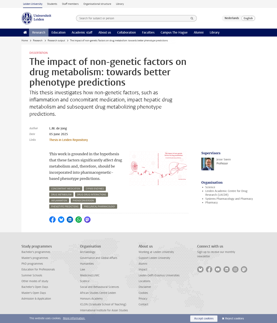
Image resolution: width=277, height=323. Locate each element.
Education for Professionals (38, 269)
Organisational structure (97, 4)
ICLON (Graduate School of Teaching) (103, 304)
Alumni (199, 32)
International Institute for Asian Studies (104, 310)
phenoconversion (83, 200)
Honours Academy (91, 299)
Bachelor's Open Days (34, 287)
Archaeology (87, 252)
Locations (144, 281)
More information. (74, 318)
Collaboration (126, 32)
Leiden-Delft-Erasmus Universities (159, 275)
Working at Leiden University (156, 252)
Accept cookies (203, 318)
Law (82, 269)
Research (38, 32)
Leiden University (32, 4)
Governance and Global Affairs (98, 258)
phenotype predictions (64, 206)
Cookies (143, 293)
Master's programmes (34, 258)
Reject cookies (234, 318)
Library (120, 4)
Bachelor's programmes (35, 252)
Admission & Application (36, 299)
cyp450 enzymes (95, 188)
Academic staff (82, 32)
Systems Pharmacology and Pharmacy (229, 199)
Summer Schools (31, 275)
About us (104, 32)
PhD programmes (32, 264)
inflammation (59, 200)
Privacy (143, 299)
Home (24, 40)
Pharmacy (211, 202)
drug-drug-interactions (91, 194)
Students (52, 4)
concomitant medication (65, 188)
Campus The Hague (174, 32)
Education (58, 32)
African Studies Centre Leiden (98, 293)
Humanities (87, 264)
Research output (56, 40)
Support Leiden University (154, 258)
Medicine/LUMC (89, 275)
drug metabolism (61, 194)
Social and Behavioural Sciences (99, 287)
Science (210, 187)
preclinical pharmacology (99, 206)
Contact (143, 304)
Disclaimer (145, 287)
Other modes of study (34, 281)
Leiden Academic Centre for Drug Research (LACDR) (226, 193)
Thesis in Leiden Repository (68, 140)
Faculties (148, 32)
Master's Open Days (33, 293)
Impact (143, 269)
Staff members (70, 4)
